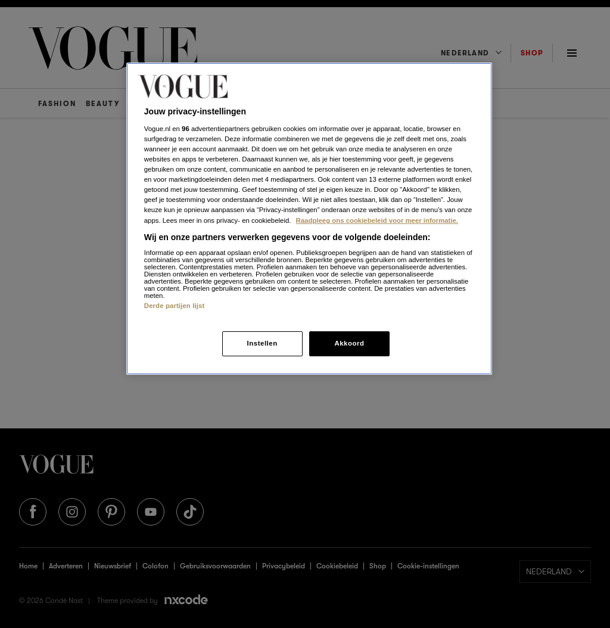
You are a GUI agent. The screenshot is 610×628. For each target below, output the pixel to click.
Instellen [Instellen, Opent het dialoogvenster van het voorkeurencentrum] (262, 343)
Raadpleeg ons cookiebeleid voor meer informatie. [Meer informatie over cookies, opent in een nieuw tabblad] (377, 220)
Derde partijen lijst (174, 305)
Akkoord (349, 343)
